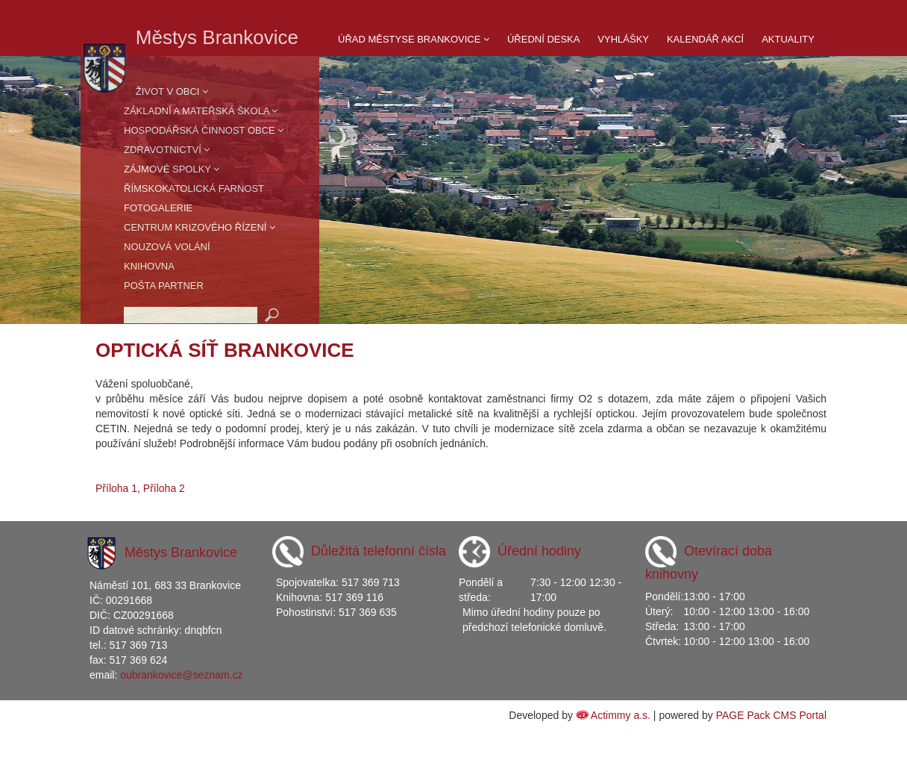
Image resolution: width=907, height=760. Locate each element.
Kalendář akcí (705, 39)
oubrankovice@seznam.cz (181, 675)
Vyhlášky (623, 39)
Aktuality (788, 39)
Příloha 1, (117, 488)
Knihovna (149, 266)
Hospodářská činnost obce (203, 130)
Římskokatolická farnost (194, 188)
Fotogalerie (158, 208)
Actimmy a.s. (620, 715)
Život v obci (172, 91)
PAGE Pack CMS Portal (771, 715)
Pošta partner (164, 285)
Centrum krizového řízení (199, 227)
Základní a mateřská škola (200, 110)
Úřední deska (543, 39)
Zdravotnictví (167, 149)
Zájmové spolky (171, 169)
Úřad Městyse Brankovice (413, 39)
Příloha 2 (164, 488)
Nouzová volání (167, 246)
